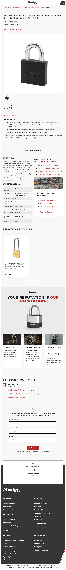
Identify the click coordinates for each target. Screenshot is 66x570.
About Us (8, 536)
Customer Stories (9, 547)
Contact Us (38, 520)
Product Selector (9, 503)
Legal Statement (52, 565)
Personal (8, 499)
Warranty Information (42, 513)
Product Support (40, 503)
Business (8, 515)
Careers (5, 543)
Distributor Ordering (10, 526)
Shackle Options (46, 212)
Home (4, 7)
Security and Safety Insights (13, 540)
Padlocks (24, 7)
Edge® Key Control (48, 200)
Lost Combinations (41, 510)
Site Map (54, 567)
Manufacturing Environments (50, 171)
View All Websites (41, 550)
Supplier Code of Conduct (43, 567)
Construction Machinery (48, 165)
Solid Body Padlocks (34, 7)
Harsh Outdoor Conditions (49, 168)
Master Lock (38, 540)
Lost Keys (38, 506)
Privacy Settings (41, 565)
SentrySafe (38, 547)
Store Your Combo (41, 516)
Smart (6, 531)
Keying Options (46, 203)
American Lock (39, 543)
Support (39, 499)
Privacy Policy (31, 565)
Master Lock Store (9, 510)
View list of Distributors (11, 115)
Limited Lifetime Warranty (16, 397)
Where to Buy (8, 506)
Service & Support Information (13, 29)
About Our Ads (30, 567)
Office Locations (40, 523)
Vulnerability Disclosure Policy (16, 567)
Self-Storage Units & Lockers (50, 174)
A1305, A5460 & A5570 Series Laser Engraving (23, 394)
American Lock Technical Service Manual (21, 390)
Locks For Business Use (13, 7)
